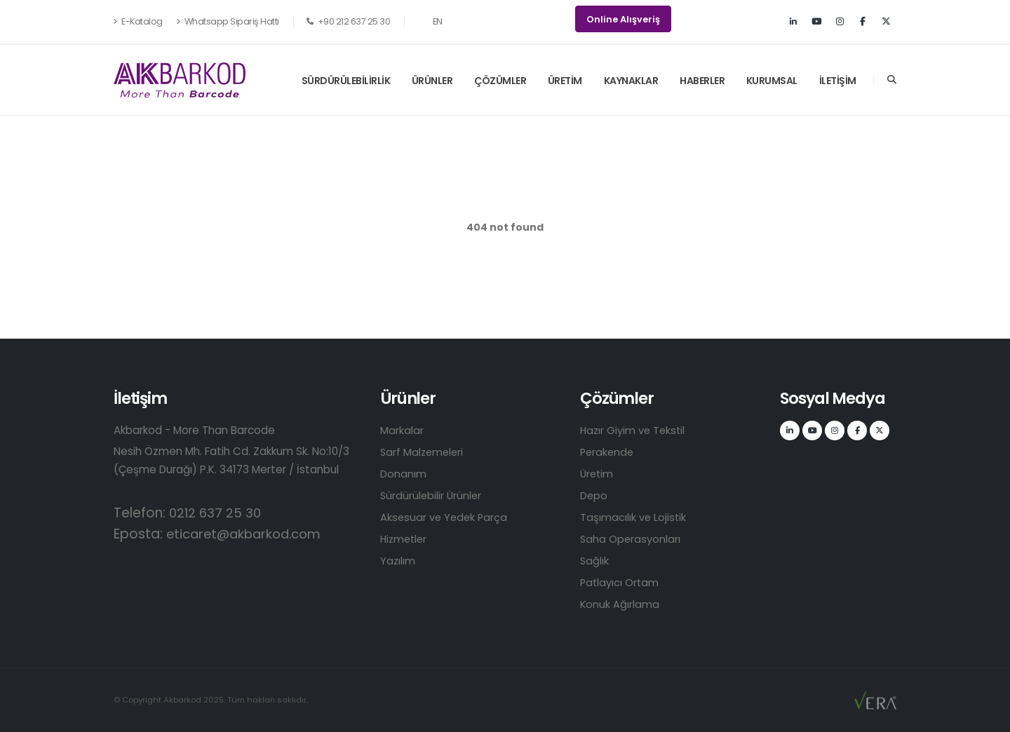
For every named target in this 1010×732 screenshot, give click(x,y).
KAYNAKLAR (631, 81)
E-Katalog (138, 21)
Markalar (402, 430)
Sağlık (595, 560)
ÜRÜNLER (432, 81)
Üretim (597, 473)
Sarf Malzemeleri (423, 452)
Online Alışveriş (623, 19)
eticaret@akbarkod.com (248, 533)
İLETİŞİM (837, 81)
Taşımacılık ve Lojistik (633, 517)
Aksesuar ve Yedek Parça (445, 517)
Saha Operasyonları (631, 538)
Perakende (608, 452)
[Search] (891, 80)
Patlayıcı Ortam (620, 582)
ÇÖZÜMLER (500, 81)
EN (430, 21)
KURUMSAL (771, 81)
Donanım (403, 473)
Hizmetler (405, 538)
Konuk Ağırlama (620, 604)
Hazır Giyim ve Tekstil (634, 430)
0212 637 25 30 (216, 512)
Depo (594, 495)
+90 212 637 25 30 (349, 21)
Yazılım (398, 560)
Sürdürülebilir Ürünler (432, 495)
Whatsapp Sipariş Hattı (227, 21)
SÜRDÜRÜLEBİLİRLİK (346, 81)
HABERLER (702, 81)
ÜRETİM (565, 81)
